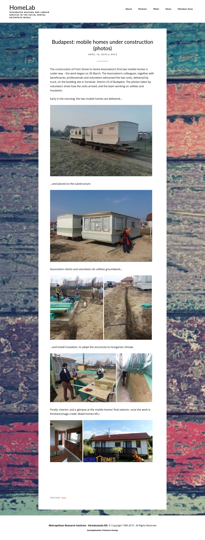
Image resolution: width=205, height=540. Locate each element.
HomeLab (22, 7)
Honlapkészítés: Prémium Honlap (102, 530)
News (63, 497)
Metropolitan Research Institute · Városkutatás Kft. (78, 525)
